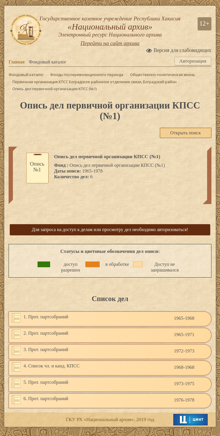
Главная (16, 68)
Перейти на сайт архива (110, 50)
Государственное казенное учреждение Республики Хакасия (110, 30)
